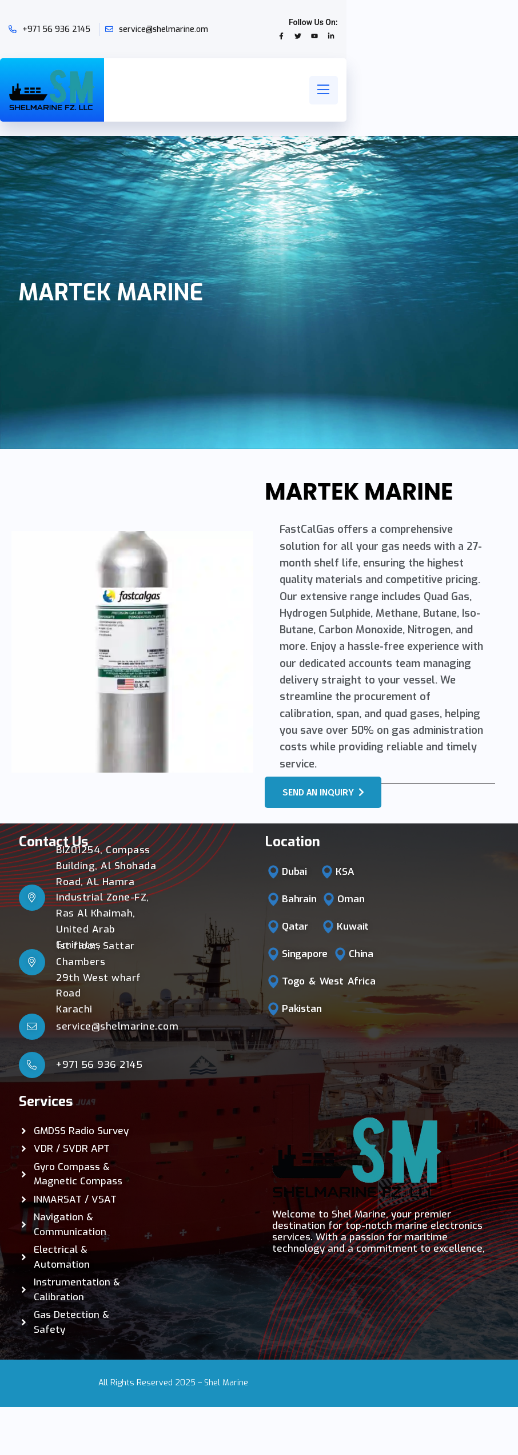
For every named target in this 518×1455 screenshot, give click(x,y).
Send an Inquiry (323, 792)
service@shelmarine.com (117, 1026)
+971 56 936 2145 (56, 29)
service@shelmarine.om (163, 29)
